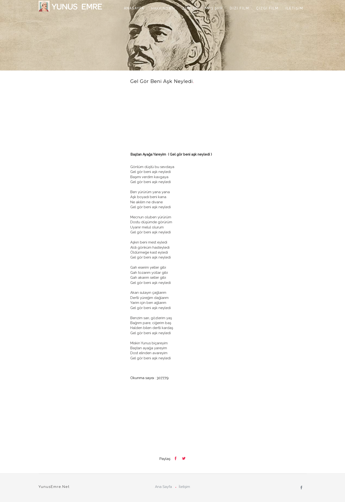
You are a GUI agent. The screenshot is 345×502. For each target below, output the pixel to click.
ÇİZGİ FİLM (267, 8)
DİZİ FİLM (239, 8)
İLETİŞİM (294, 8)
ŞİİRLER (190, 8)
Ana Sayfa (163, 487)
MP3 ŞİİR (214, 8)
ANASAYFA (134, 8)
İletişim (184, 487)
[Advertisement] (218, 119)
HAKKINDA (161, 8)
